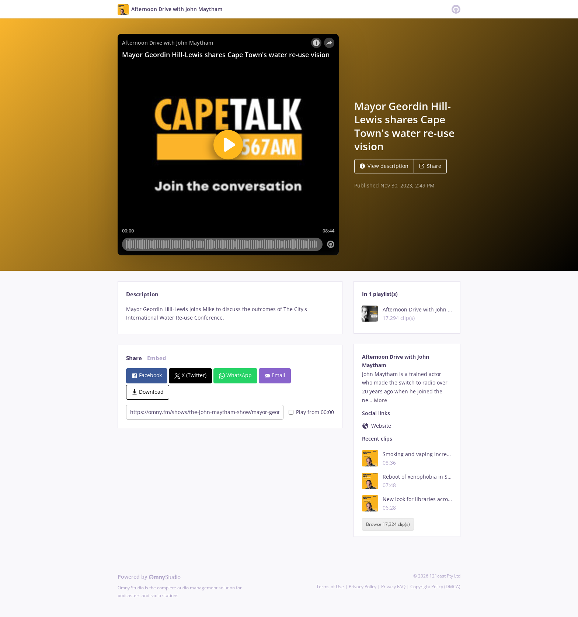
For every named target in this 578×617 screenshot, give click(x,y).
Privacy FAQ (393, 586)
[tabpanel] (230, 314)
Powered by (149, 576)
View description (384, 165)
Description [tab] (142, 294)
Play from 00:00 (311, 412)
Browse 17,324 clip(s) (388, 524)
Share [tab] (134, 358)
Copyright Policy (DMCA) (435, 586)
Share (430, 165)
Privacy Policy (362, 586)
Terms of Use (330, 586)
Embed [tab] (156, 358)
